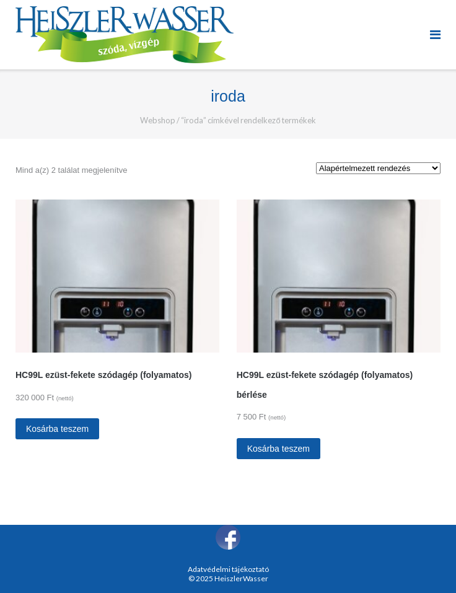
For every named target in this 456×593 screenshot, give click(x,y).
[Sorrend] (378, 168)
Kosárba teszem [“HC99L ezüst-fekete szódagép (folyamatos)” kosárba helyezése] (57, 429)
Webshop (157, 120)
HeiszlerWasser (241, 578)
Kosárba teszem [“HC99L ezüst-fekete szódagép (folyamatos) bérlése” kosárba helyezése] (278, 449)
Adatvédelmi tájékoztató (228, 569)
